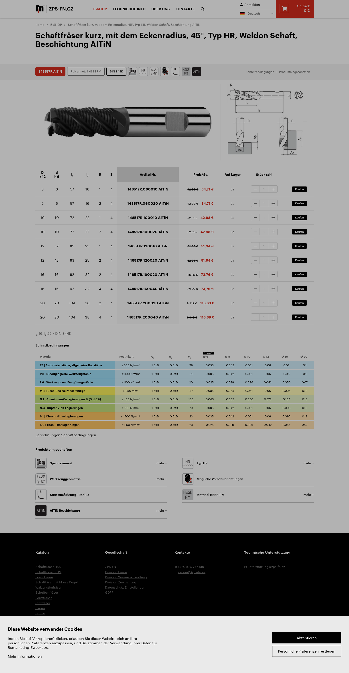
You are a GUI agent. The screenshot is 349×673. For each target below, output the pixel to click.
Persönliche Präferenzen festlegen (306, 651)
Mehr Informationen (25, 656)
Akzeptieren (307, 638)
